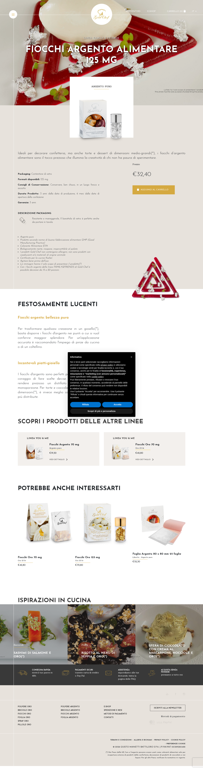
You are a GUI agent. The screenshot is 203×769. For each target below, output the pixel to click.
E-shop (107, 707)
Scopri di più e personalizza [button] (101, 411)
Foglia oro (24, 717)
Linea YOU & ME (38, 438)
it (193, 11)
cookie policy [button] (97, 376)
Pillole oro (24, 725)
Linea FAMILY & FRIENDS (101, 37)
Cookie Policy (178, 740)
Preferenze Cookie (175, 744)
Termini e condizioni (121, 740)
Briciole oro (25, 710)
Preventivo (133, 11)
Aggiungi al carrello (155, 190)
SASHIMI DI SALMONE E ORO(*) (32, 655)
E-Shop (151, 11)
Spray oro (23, 721)
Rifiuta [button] (85, 404)
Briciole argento (70, 710)
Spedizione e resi (113, 710)
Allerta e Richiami (143, 740)
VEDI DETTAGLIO (57, 459)
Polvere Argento (70, 707)
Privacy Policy (161, 740)
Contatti (108, 717)
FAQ (133, 679)
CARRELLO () (175, 11)
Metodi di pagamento (115, 714)
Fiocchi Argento (70, 714)
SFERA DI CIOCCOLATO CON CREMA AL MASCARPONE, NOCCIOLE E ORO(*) (171, 651)
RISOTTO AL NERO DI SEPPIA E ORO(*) (98, 655)
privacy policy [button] (107, 365)
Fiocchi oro (24, 714)
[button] (131, 357)
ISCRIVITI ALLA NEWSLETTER (167, 708)
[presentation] (16, 539)
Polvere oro (25, 707)
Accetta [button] (117, 404)
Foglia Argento (69, 717)
